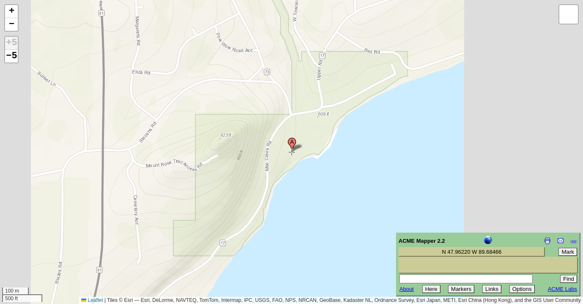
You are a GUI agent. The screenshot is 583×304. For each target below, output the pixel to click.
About (406, 289)
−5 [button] (11, 56)
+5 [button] (11, 43)
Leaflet (92, 300)
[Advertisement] (45, 244)
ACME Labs (562, 289)
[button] (292, 145)
